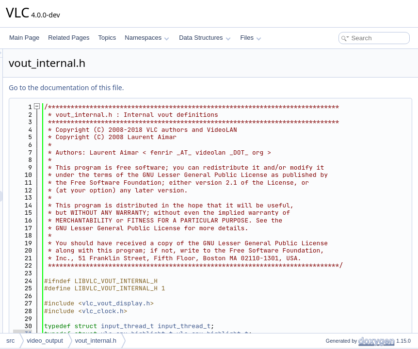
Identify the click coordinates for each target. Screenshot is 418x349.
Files (251, 37)
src (10, 340)
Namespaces (147, 37)
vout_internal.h (95, 340)
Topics (107, 37)
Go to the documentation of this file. (187, 87)
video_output (45, 340)
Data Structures (204, 37)
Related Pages (68, 37)
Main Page (24, 37)
